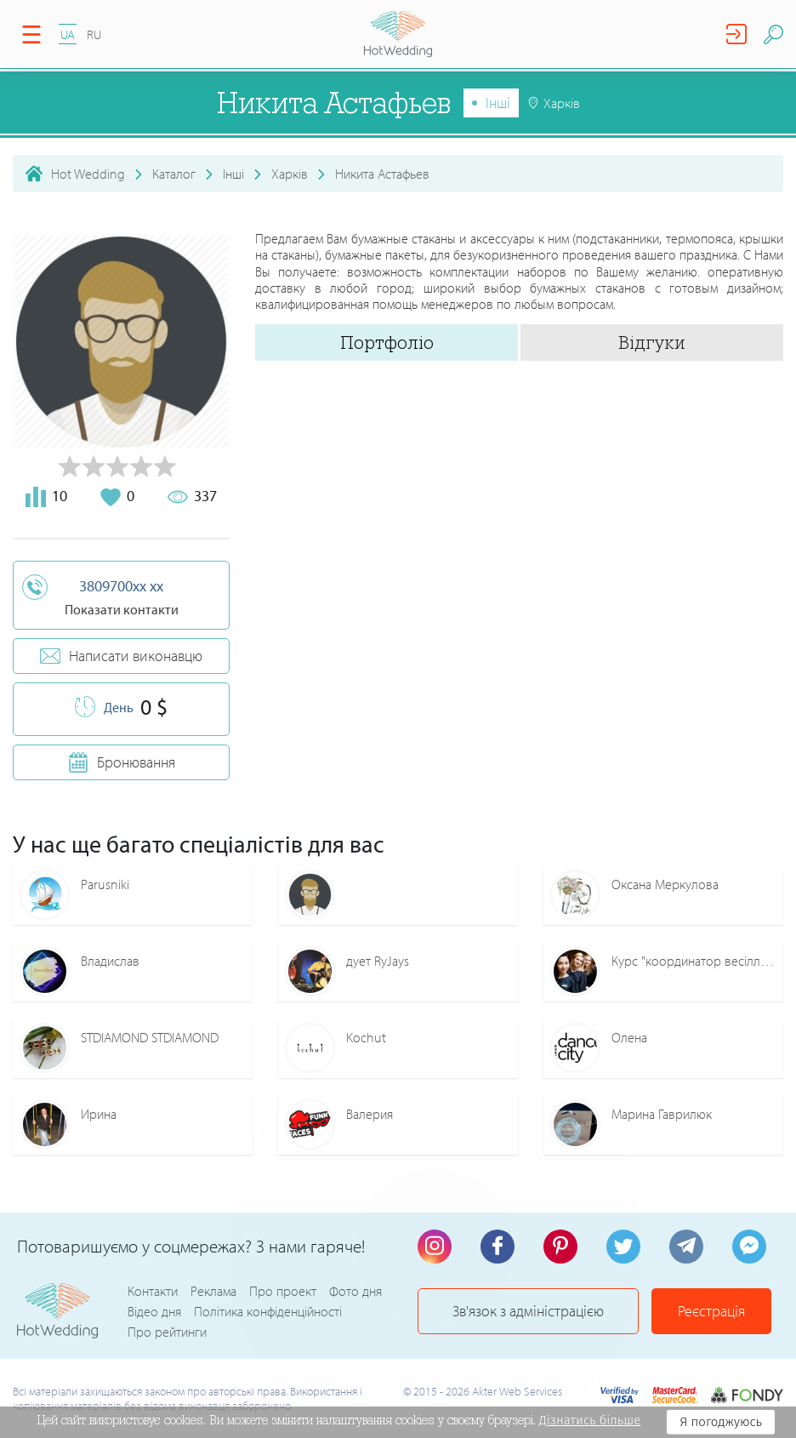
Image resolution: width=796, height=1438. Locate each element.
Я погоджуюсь (720, 1421)
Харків (289, 173)
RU (94, 34)
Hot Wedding (88, 173)
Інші (498, 102)
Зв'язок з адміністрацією (528, 1311)
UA (67, 34)
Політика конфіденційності (268, 1311)
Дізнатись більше (590, 1420)
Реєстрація (711, 1311)
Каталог (174, 173)
